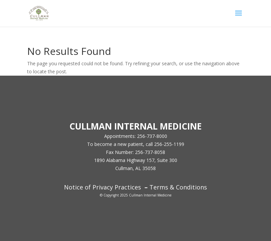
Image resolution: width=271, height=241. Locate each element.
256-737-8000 (152, 136)
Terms (158, 187)
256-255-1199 (169, 144)
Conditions (190, 187)
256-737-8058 (150, 152)
